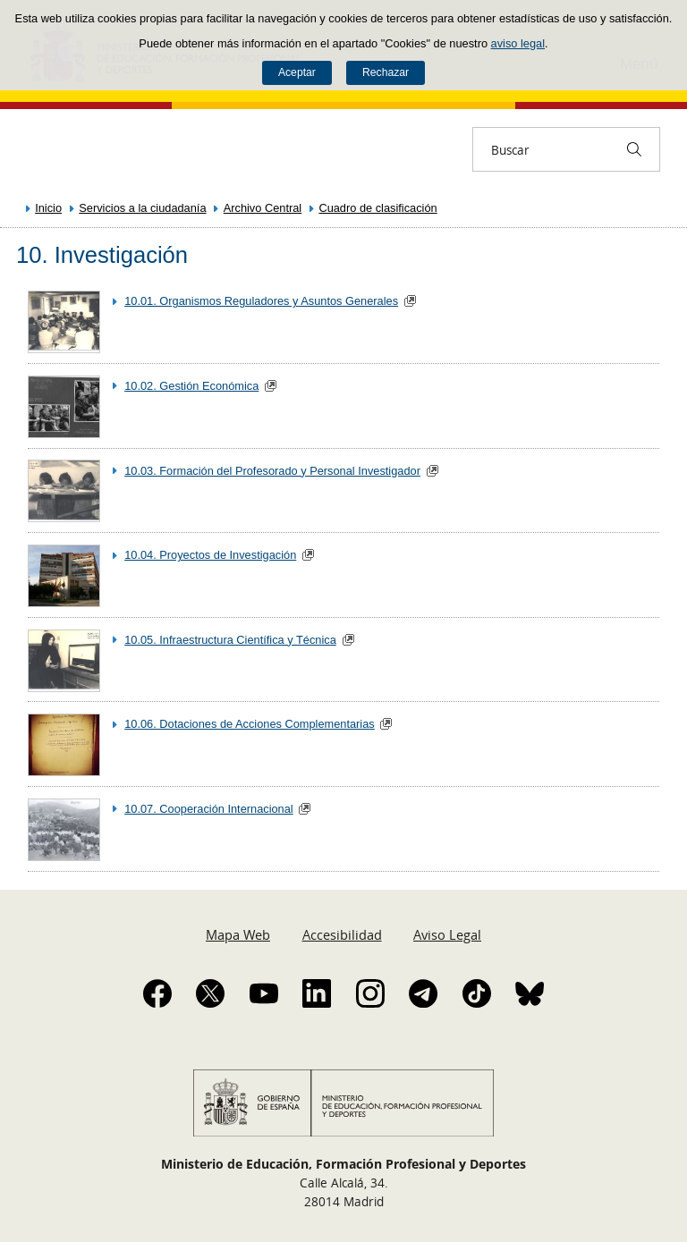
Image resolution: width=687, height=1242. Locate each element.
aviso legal (518, 43)
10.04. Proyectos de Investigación (210, 555)
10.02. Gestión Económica (191, 386)
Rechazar (385, 72)
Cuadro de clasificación (377, 208)
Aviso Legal (447, 934)
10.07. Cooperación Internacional (208, 808)
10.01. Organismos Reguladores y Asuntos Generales (261, 301)
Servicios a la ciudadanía (142, 208)
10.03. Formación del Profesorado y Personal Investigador (272, 470)
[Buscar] (634, 149)
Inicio (48, 208)
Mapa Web (238, 934)
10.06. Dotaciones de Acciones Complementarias (249, 724)
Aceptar (297, 72)
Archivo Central (262, 208)
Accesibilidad (342, 934)
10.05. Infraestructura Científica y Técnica (230, 639)
